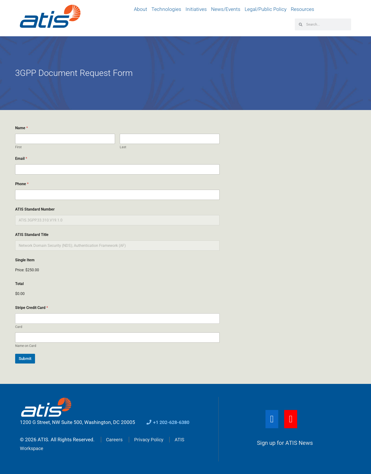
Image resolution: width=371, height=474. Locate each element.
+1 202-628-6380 (169, 422)
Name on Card (25, 346)
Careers (114, 439)
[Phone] (117, 195)
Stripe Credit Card (31, 307)
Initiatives (196, 9)
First (18, 147)
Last (123, 147)
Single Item (25, 260)
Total (19, 283)
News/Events (225, 9)
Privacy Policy (150, 439)
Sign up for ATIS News (285, 442)
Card (18, 327)
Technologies (166, 9)
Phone (22, 184)
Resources (302, 9)
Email (21, 158)
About (140, 9)
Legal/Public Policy (266, 9)
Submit (25, 358)
